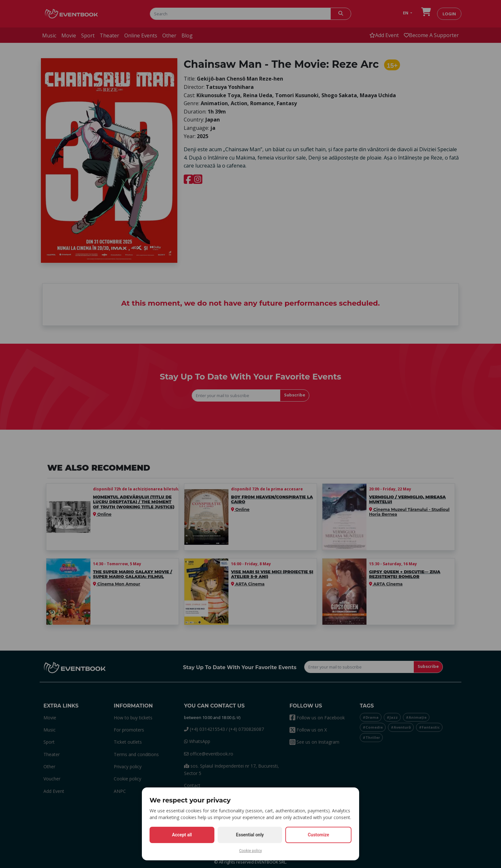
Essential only (250, 834)
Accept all (182, 834)
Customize (318, 834)
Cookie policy (250, 850)
